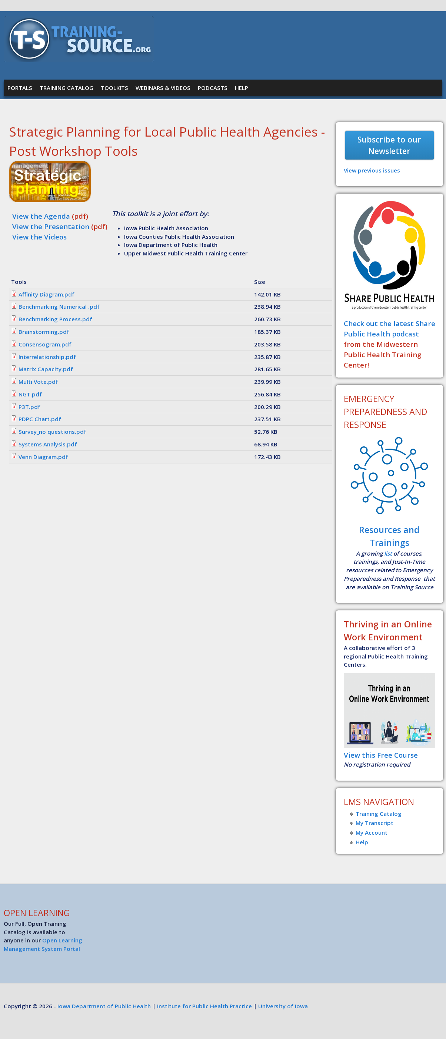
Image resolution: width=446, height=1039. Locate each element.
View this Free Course (381, 755)
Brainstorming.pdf (44, 331)
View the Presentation (50, 226)
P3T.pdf (29, 406)
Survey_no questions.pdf (52, 431)
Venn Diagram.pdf (43, 456)
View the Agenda (42, 216)
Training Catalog (66, 87)
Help (241, 87)
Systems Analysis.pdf (48, 444)
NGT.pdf (30, 394)
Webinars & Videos (163, 87)
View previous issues (372, 170)
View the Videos (39, 236)
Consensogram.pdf (45, 344)
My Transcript (374, 823)
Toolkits (114, 87)
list (388, 553)
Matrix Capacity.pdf (46, 369)
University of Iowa (283, 1006)
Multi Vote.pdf (38, 381)
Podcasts (212, 87)
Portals (19, 87)
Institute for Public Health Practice (204, 1006)
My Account (371, 832)
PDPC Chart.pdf (40, 419)
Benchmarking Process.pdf (55, 319)
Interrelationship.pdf (47, 357)
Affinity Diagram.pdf (46, 294)
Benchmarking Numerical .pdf (59, 306)
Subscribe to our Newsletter (389, 145)
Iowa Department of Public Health (104, 1006)
